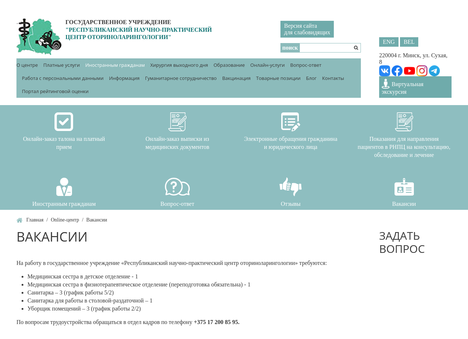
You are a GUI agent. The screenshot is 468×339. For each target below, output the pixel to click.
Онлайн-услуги (267, 65)
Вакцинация (236, 78)
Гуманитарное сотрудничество (181, 78)
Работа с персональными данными (62, 78)
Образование (229, 65)
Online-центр (65, 220)
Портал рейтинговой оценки (55, 91)
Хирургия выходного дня (179, 65)
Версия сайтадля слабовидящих (307, 29)
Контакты (333, 78)
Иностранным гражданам (115, 65)
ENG (389, 42)
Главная (35, 220)
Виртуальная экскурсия (402, 87)
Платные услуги (62, 65)
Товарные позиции (278, 78)
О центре (27, 65)
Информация (124, 78)
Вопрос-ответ (305, 65)
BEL (409, 42)
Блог (311, 78)
